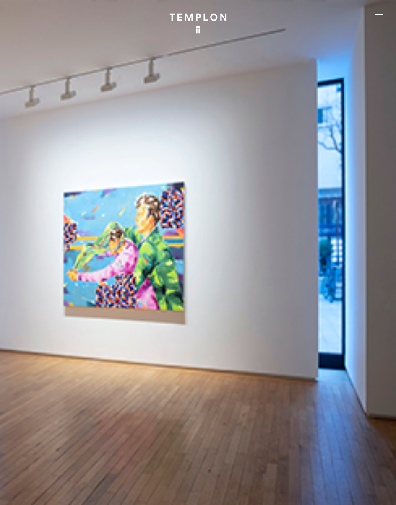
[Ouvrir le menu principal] (379, 12)
